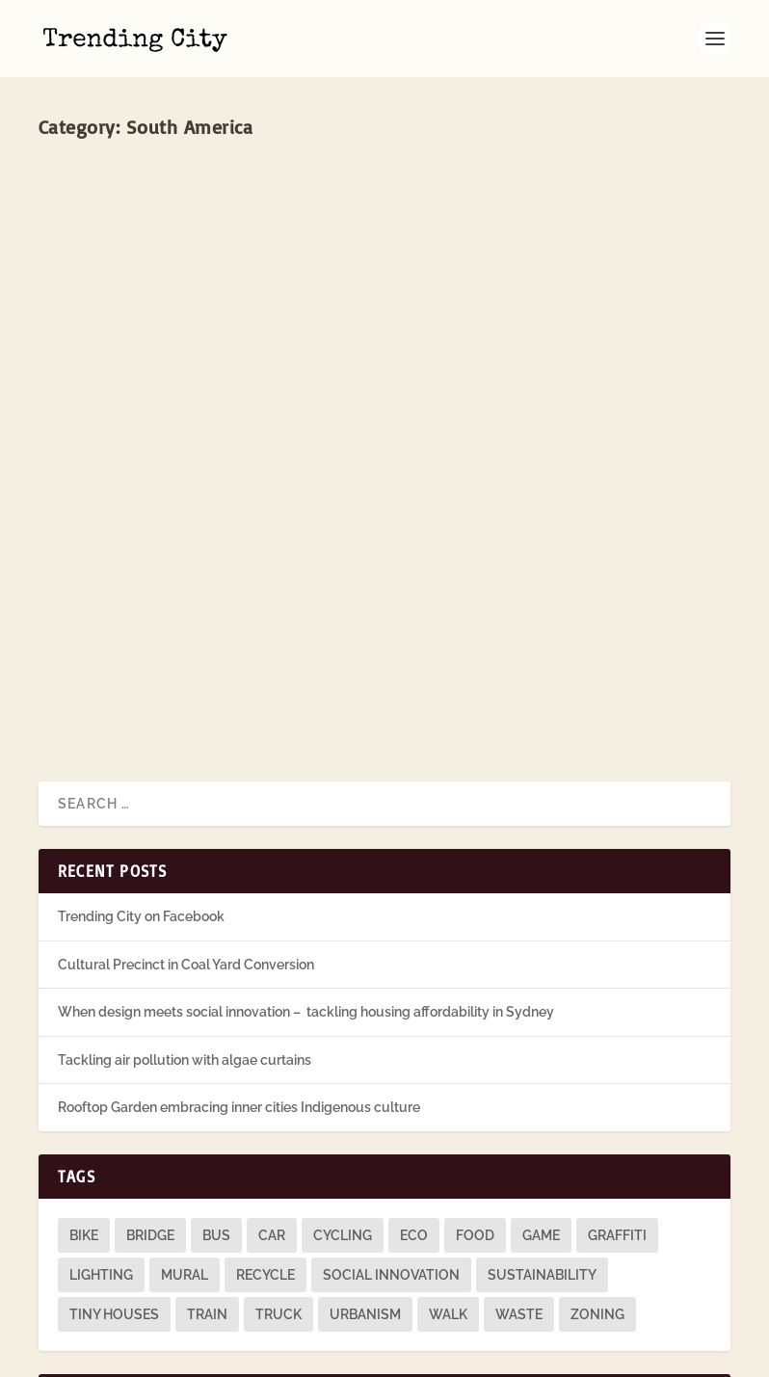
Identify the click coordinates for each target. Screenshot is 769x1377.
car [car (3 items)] (271, 1110)
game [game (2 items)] (541, 1110)
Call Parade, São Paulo (155, 388)
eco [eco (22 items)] (414, 1110)
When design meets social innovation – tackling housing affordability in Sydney (306, 886)
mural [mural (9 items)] (184, 1149)
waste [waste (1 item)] (519, 1189)
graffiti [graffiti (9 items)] (617, 1110)
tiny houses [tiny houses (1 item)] (114, 1189)
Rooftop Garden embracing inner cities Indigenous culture (239, 982)
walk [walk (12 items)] (448, 1189)
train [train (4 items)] (207, 1189)
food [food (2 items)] (475, 1110)
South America (288, 422)
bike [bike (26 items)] (83, 1110)
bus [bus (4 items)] (216, 1110)
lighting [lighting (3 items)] (101, 1149)
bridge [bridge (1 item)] (150, 1110)
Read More (107, 575)
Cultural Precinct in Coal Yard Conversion (186, 838)
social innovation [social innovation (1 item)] (391, 1149)
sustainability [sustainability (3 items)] (542, 1149)
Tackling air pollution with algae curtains (184, 933)
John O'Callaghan (121, 422)
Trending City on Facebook (141, 791)
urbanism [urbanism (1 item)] (365, 1189)
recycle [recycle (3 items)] (265, 1149)
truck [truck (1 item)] (278, 1189)
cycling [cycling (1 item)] (342, 1110)
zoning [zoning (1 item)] (597, 1189)
